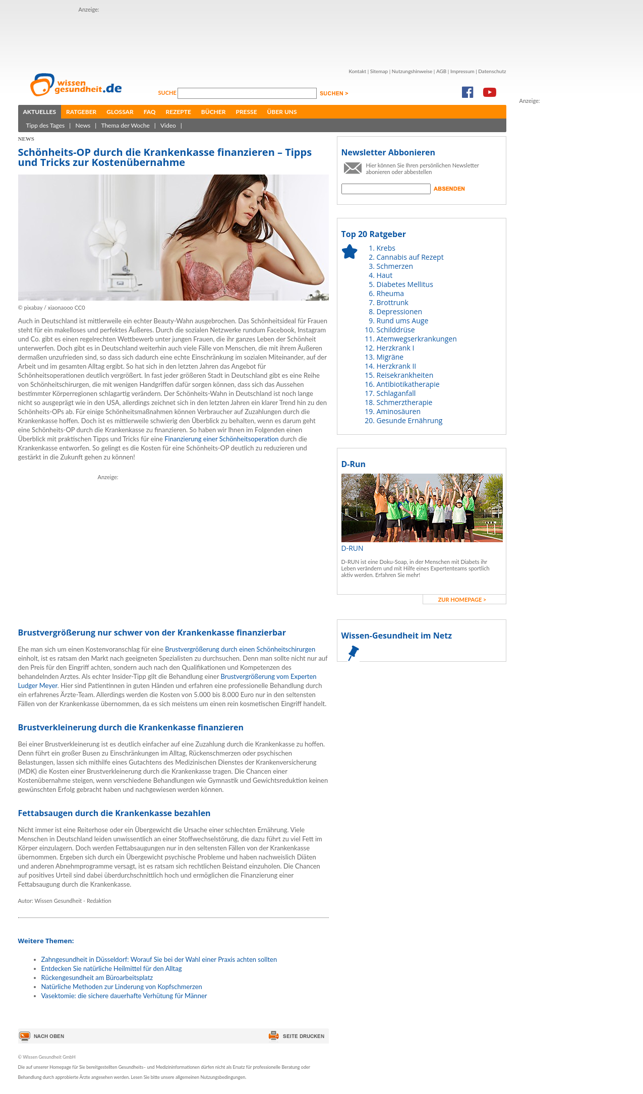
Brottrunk (392, 302)
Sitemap (379, 71)
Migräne (390, 357)
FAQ (150, 112)
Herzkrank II (397, 366)
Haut (385, 275)
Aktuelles (39, 112)
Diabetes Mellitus (405, 284)
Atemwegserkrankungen (417, 338)
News (82, 125)
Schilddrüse (396, 329)
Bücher (213, 112)
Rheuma (390, 293)
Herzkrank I (396, 348)
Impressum (462, 71)
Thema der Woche (125, 125)
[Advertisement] (262, 37)
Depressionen (400, 311)
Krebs (386, 248)
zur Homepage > (462, 599)
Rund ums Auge (403, 320)
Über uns (282, 112)
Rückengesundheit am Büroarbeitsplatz (97, 977)
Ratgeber (81, 112)
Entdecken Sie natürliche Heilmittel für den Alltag (111, 968)
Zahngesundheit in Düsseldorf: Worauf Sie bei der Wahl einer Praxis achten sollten (159, 959)
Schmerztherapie (405, 402)
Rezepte (178, 112)
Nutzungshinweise (412, 71)
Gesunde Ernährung (410, 420)
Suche (168, 92)
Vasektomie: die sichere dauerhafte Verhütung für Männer (124, 996)
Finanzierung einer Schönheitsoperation (221, 439)
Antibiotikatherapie (408, 384)
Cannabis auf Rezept (410, 257)
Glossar (119, 112)
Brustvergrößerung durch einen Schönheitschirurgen (240, 649)
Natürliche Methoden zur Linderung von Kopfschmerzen (121, 987)
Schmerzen (395, 266)
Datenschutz (492, 71)
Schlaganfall (396, 393)
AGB (441, 71)
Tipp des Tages (45, 125)
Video (168, 125)
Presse (246, 112)
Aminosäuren (399, 411)
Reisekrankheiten (405, 375)
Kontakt (357, 71)
